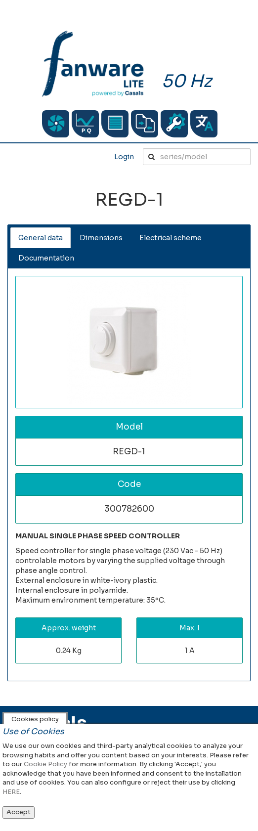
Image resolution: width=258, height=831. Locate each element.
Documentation (46, 258)
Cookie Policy (45, 764)
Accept (18, 812)
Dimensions (101, 237)
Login (124, 156)
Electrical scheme (170, 237)
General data (40, 237)
